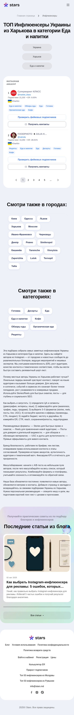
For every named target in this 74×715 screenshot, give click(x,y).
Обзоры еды (18, 326)
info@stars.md (37, 686)
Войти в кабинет (26, 657)
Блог (7, 645)
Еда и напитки (19, 318)
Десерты (33, 311)
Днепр (15, 242)
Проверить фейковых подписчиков (37, 117)
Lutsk (33, 258)
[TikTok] (42, 692)
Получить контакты (37, 124)
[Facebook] (31, 692)
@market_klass (24, 95)
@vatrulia (22, 137)
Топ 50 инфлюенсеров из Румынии (37, 681)
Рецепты (16, 334)
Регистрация (42, 657)
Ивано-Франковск (21, 234)
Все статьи (37, 615)
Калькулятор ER (37, 664)
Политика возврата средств (37, 650)
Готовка (15, 311)
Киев (14, 218)
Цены (53, 657)
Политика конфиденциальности (53, 645)
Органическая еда (43, 326)
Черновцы (45, 234)
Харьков (16, 226)
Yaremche (34, 250)
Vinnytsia (52, 250)
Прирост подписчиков (37, 670)
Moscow (32, 226)
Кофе (38, 318)
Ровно (29, 242)
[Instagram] (37, 692)
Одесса (28, 218)
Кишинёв (16, 250)
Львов (43, 218)
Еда (47, 311)
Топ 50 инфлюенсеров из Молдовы (37, 675)
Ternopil (48, 258)
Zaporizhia (17, 258)
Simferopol (46, 242)
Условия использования (23, 645)
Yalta (14, 266)
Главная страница (26, 16)
